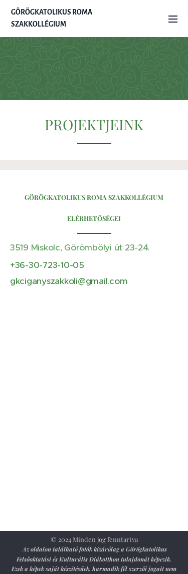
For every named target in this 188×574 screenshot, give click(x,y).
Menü (172, 19)
